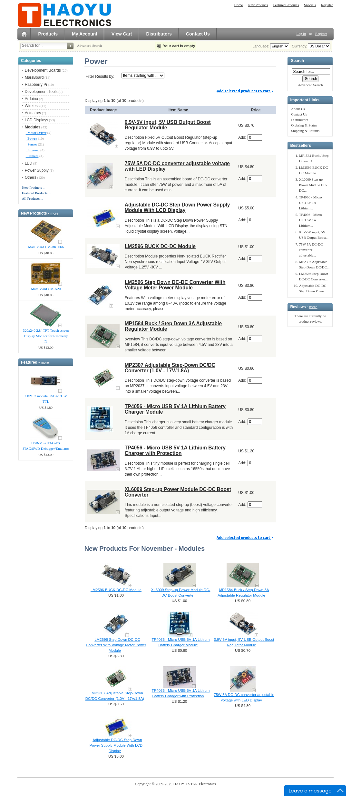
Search (297, 61)
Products (48, 33)
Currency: (298, 46)
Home (238, 5)
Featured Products (286, 5)
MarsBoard (34, 77)
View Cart (122, 33)
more (54, 213)
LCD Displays (36, 120)
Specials (310, 5)
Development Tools (41, 91)
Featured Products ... (36, 193)
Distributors (159, 33)
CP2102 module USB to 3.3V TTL (46, 398)
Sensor (31, 144)
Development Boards (43, 70)
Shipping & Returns (305, 131)
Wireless (32, 106)
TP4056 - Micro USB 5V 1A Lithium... (310, 202)
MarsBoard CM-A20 (46, 289)
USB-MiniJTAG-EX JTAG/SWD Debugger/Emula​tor (46, 445)
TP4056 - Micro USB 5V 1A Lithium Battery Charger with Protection (175, 450)
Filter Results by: (99, 76)
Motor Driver (36, 133)
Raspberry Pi (36, 84)
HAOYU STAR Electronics (194, 784)
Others (30, 177)
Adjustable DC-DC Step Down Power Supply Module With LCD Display (177, 207)
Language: (261, 46)
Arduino (31, 98)
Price (255, 110)
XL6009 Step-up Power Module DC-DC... (313, 184)
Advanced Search (89, 45)
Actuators (33, 113)
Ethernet (33, 150)
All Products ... (32, 198)
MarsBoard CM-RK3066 (45, 247)
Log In (301, 33)
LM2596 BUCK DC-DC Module (160, 246)
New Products (258, 5)
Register (327, 5)
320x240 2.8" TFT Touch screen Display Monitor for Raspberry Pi (46, 335)
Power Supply (37, 170)
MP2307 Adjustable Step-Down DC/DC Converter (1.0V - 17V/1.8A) (170, 367)
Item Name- (179, 110)
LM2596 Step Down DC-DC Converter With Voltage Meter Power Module (175, 284)
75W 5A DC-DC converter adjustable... (311, 249)
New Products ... (33, 187)
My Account (84, 33)
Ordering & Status (304, 125)
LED (28, 163)
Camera (32, 156)
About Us (298, 109)
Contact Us (198, 33)
